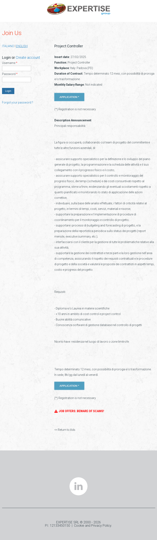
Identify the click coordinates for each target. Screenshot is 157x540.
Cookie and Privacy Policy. (93, 525)
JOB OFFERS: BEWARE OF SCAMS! (79, 411)
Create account (28, 57)
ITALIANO (8, 46)
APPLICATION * (69, 97)
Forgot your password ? (17, 102)
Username (9, 63)
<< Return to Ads (64, 429)
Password (10, 74)
